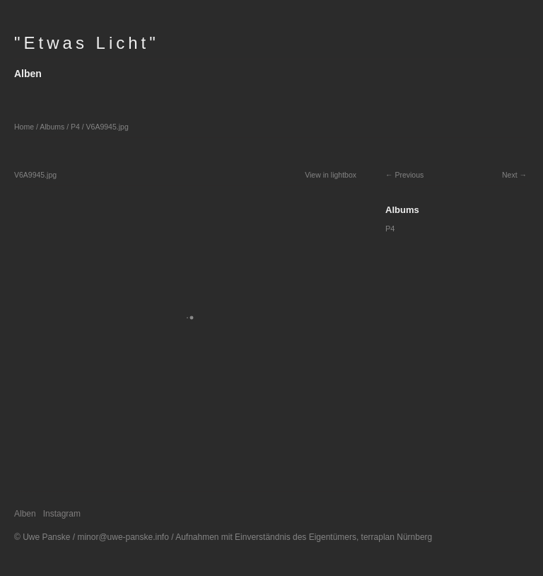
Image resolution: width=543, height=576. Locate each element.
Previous (409, 175)
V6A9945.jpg (107, 126)
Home (24, 126)
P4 (75, 126)
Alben (28, 73)
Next (510, 175)
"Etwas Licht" (86, 42)
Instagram (62, 514)
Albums (52, 126)
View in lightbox (330, 175)
